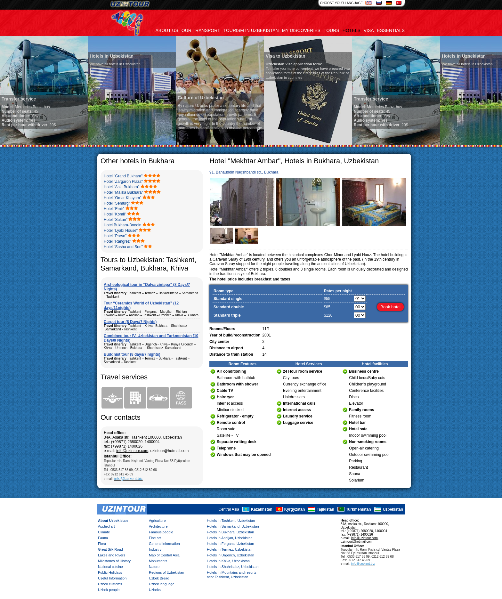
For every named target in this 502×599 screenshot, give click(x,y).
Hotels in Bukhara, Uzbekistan (230, 532)
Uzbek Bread (159, 578)
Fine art (155, 538)
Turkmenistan (358, 509)
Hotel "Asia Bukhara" (121, 187)
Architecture (158, 526)
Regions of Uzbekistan (166, 572)
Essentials (391, 30)
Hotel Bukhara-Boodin (122, 225)
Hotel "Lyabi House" (121, 230)
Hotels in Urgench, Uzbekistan (230, 555)
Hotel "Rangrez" (117, 241)
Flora (102, 544)
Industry (155, 549)
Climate (104, 532)
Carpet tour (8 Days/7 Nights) (130, 322)
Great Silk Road (110, 549)
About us (167, 30)
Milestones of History (114, 561)
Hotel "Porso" (115, 236)
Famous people (161, 532)
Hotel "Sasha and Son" (123, 247)
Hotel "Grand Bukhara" (123, 176)
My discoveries (301, 30)
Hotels (351, 30)
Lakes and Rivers (111, 555)
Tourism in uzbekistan (251, 30)
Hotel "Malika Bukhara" (123, 192)
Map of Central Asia (164, 555)
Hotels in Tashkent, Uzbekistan (231, 520)
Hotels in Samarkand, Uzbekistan (233, 526)
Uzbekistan (393, 509)
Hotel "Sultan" (115, 219)
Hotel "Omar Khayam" (122, 198)
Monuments (158, 561)
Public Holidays (110, 572)
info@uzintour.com (132, 451)
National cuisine (110, 567)
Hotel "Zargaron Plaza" (123, 181)
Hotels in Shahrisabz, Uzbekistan (232, 567)
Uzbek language (161, 584)
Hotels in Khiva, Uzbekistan (228, 561)
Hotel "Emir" (114, 208)
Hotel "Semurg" (117, 203)
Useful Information (112, 578)
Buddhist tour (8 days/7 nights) (132, 354)
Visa (369, 30)
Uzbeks (155, 590)
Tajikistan (325, 509)
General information (164, 544)
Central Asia (228, 509)
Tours (331, 30)
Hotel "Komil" (115, 214)
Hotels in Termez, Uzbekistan (229, 549)
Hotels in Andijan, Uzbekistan (229, 538)
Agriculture (157, 520)
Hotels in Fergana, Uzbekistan (230, 544)
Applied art (106, 526)
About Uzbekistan (113, 520)
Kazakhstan (261, 509)
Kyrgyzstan (294, 509)
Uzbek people (108, 590)
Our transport (201, 30)
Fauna (103, 538)
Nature (154, 567)
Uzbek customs (110, 584)
